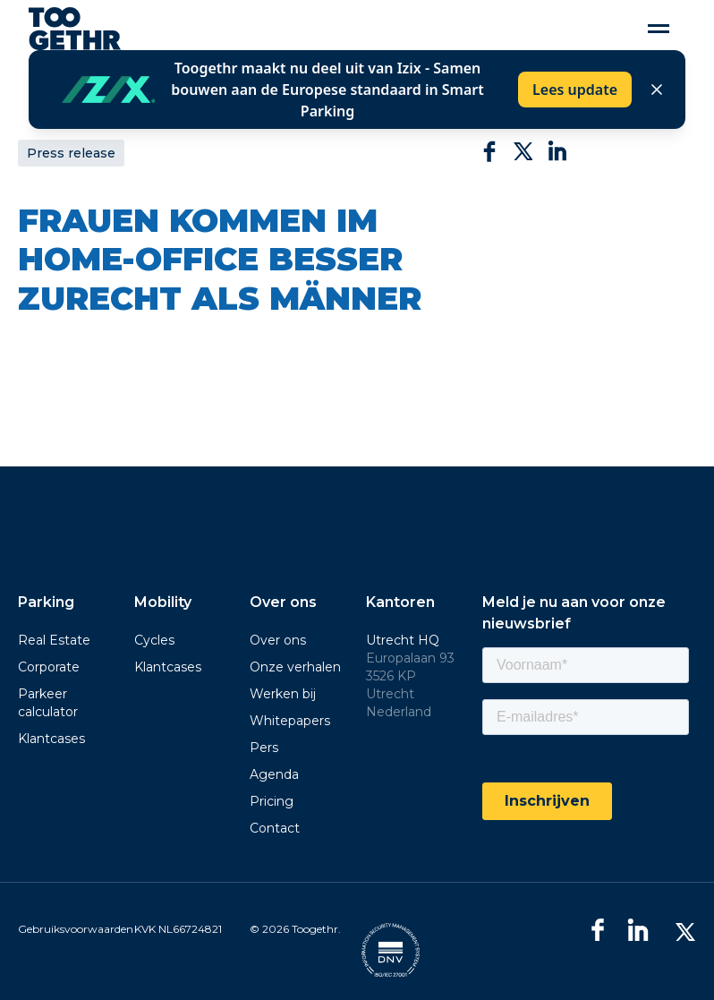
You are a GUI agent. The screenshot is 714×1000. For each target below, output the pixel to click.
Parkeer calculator (48, 703)
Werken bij (283, 694)
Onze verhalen (295, 667)
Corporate (49, 667)
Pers (264, 747)
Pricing (271, 801)
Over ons (278, 640)
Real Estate (54, 640)
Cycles (154, 640)
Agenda (274, 774)
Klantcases (51, 739)
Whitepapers (290, 721)
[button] (658, 29)
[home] (75, 28)
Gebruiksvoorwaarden (75, 929)
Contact (275, 828)
